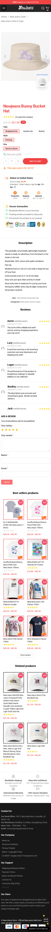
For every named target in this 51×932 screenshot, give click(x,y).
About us (6, 840)
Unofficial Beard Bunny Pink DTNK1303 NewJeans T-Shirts (36, 525)
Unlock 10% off (46, 920)
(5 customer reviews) (24, 117)
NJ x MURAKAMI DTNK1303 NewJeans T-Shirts (13, 525)
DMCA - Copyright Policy (12, 852)
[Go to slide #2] (32, 95)
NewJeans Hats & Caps (12, 21)
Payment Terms (8, 872)
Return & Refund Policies (12, 876)
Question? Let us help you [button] (38, 929)
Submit (7, 482)
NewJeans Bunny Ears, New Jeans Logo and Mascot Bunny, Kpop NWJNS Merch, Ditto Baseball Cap (13, 751)
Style (5, 135)
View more (25, 655)
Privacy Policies (8, 848)
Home (4, 16)
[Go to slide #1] (18, 95)
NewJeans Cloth (18, 16)
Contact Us (6, 880)
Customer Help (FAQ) (11, 883)
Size (5, 144)
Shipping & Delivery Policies (13, 868)
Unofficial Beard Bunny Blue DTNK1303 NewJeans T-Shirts (12, 565)
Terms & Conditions (10, 844)
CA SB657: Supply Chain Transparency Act (19, 856)
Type (5, 127)
